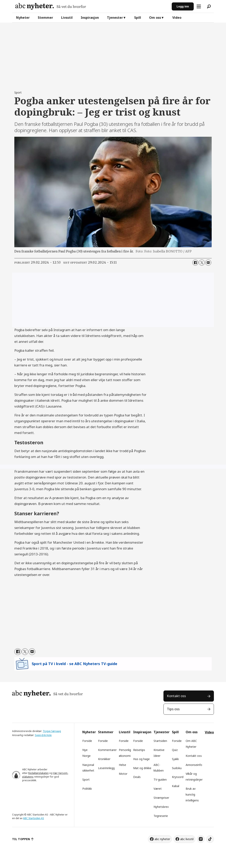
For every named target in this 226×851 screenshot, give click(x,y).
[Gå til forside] (50, 6)
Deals (137, 777)
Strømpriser (161, 798)
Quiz (175, 750)
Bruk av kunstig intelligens (192, 794)
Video (176, 17)
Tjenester (115, 17)
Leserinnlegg (106, 768)
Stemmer (45, 17)
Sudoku (177, 768)
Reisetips (139, 750)
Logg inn (183, 6)
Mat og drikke (142, 768)
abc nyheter (162, 839)
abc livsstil (187, 839)
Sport (86, 779)
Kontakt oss (176, 696)
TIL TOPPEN (21, 839)
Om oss (155, 17)
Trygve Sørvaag (52, 731)
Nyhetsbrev (161, 807)
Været (158, 789)
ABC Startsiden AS (33, 818)
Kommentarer (107, 750)
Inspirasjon (90, 17)
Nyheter (23, 17)
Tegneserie (161, 816)
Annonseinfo (194, 765)
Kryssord (177, 777)
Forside (87, 741)
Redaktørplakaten (38, 773)
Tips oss (173, 709)
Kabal (175, 786)
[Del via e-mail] (208, 263)
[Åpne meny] (198, 6)
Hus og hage (141, 759)
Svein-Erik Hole (43, 735)
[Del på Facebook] (195, 263)
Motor (123, 774)
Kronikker (104, 759)
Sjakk (175, 759)
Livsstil (67, 17)
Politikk (87, 789)
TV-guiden (160, 779)
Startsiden (160, 741)
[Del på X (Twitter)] (202, 263)
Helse (122, 765)
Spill (137, 17)
